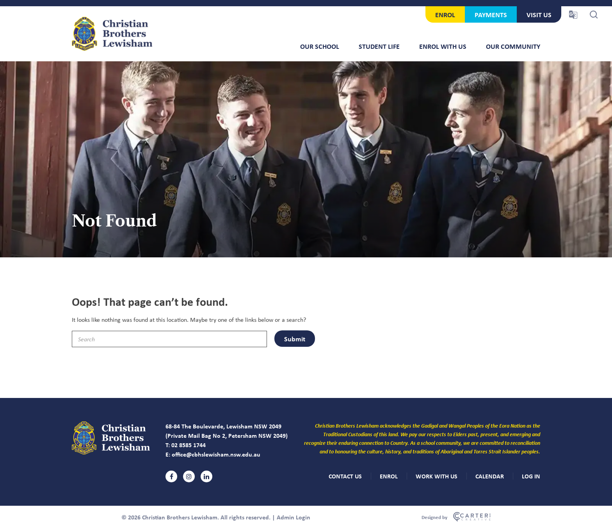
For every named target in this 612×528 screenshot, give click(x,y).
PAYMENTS (491, 14)
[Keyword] (169, 339)
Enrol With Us (442, 46)
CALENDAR (489, 476)
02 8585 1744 (188, 445)
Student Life (379, 46)
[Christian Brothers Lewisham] (111, 452)
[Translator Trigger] (573, 14)
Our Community (513, 46)
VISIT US (539, 14)
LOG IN (531, 476)
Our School (319, 46)
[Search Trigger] (593, 14)
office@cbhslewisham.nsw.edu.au (216, 454)
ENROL (445, 14)
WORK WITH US (436, 476)
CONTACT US (345, 476)
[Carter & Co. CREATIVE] (456, 517)
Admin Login (293, 517)
